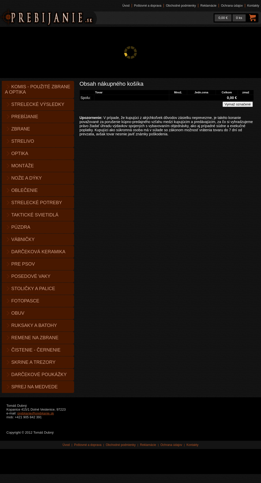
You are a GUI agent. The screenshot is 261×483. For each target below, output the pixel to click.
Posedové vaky (31, 276)
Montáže (22, 165)
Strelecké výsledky (37, 104)
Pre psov (23, 264)
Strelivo (22, 141)
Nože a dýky (26, 178)
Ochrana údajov (232, 5)
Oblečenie (24, 190)
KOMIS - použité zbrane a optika (37, 89)
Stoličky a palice (33, 288)
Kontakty (253, 5)
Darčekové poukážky (39, 374)
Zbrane (20, 128)
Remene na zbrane (34, 337)
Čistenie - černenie (36, 350)
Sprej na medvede (34, 386)
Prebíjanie (24, 116)
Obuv (17, 313)
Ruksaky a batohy (34, 325)
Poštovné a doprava (148, 5)
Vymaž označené (238, 104)
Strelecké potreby (36, 202)
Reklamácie (208, 5)
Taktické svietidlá (34, 214)
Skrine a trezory (33, 362)
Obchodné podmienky (181, 5)
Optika (19, 153)
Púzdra (20, 227)
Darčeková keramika (38, 251)
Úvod (125, 5)
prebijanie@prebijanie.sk (35, 413)
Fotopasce (25, 300)
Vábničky (23, 239)
